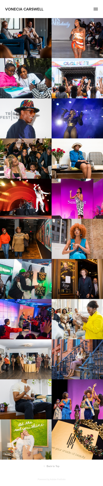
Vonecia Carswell (24, 9)
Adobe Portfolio (57, 479)
